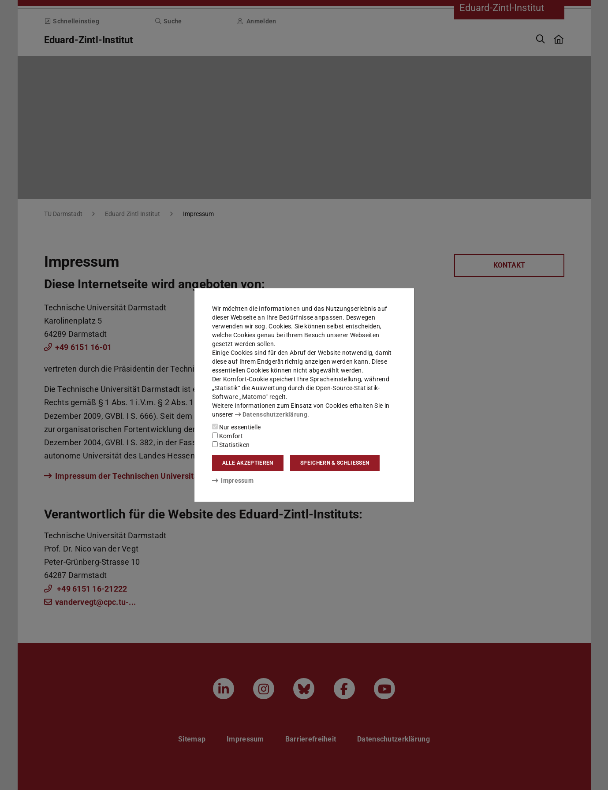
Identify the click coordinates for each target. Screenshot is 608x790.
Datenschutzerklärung (271, 414)
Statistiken (231, 444)
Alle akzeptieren (247, 463)
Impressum (233, 480)
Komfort (227, 436)
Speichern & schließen (334, 463)
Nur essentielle (236, 427)
